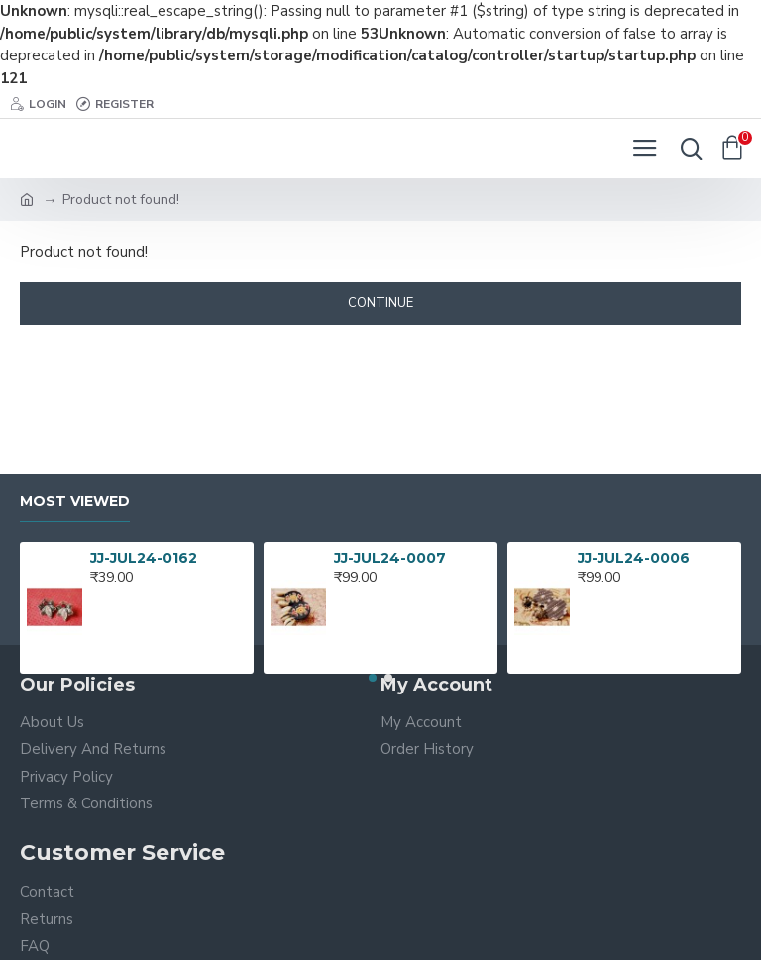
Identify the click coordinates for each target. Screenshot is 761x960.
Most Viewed (75, 501)
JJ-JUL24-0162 (143, 558)
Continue (380, 303)
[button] (373, 678)
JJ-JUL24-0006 (634, 558)
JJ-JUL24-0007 (390, 558)
